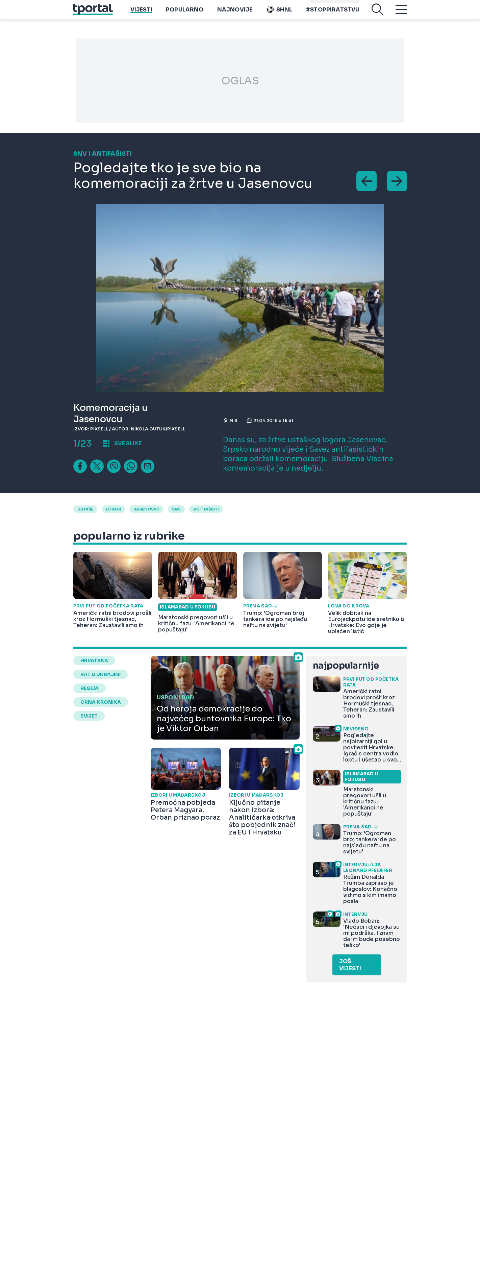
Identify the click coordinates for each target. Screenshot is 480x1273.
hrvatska (94, 660)
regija (89, 688)
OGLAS (240, 80)
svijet (89, 716)
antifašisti (206, 509)
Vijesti (141, 14)
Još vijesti (350, 965)
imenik (321, 3)
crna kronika (100, 702)
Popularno (185, 14)
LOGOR (113, 509)
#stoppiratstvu (333, 14)
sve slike (128, 443)
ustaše (85, 509)
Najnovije (235, 14)
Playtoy (346, 3)
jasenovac (146, 509)
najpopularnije (346, 665)
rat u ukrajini (100, 674)
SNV (176, 509)
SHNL (279, 14)
